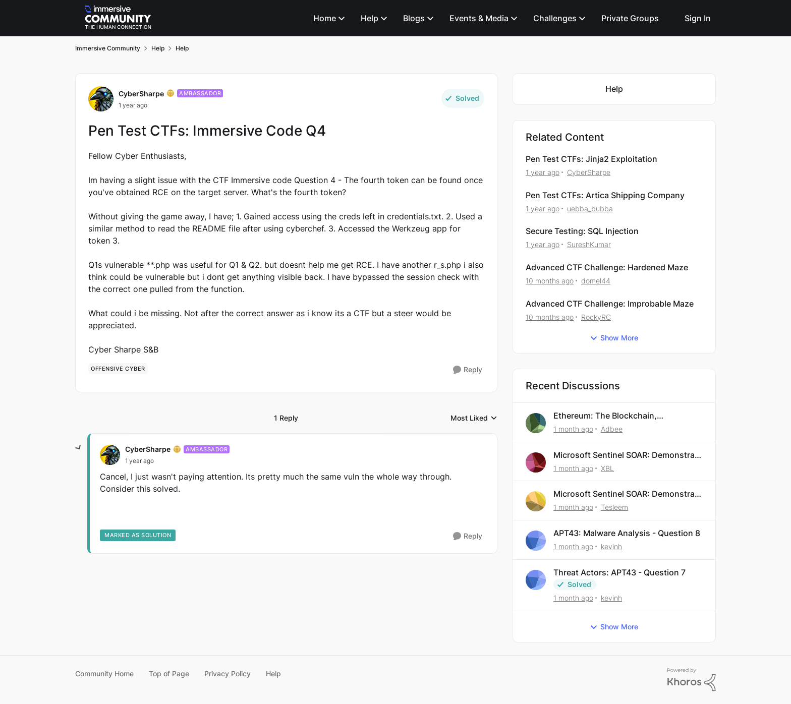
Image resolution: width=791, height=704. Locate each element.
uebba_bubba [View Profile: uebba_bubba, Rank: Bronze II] (590, 208)
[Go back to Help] (614, 89)
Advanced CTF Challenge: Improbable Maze (610, 304)
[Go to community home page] (118, 18)
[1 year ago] (542, 172)
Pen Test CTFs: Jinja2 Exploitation (591, 159)
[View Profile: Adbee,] (536, 423)
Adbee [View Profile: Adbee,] (612, 429)
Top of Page (169, 673)
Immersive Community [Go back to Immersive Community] (107, 48)
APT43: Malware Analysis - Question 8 (626, 533)
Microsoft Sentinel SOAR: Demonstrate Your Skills (627, 455)
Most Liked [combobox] (473, 418)
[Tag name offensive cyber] (118, 368)
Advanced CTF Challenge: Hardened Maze (607, 267)
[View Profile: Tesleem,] (536, 501)
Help (273, 673)
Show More (614, 337)
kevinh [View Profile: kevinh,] (611, 546)
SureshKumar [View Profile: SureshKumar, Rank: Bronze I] (589, 244)
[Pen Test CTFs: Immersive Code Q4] (139, 460)
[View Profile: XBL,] (536, 462)
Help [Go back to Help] (157, 48)
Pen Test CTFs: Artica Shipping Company (605, 195)
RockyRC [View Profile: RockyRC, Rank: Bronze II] (596, 317)
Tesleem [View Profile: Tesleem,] (614, 507)
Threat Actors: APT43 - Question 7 (619, 572)
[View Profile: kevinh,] (536, 541)
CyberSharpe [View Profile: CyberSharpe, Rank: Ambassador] (141, 93)
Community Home (104, 673)
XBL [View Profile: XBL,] (607, 467)
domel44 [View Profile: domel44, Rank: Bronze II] (595, 280)
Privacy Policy (227, 673)
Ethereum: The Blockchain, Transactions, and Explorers (607, 415)
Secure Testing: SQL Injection (582, 231)
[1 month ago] (573, 429)
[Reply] (467, 370)
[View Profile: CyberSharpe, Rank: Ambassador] (101, 98)
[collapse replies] (79, 448)
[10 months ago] (550, 280)
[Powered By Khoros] (691, 679)
